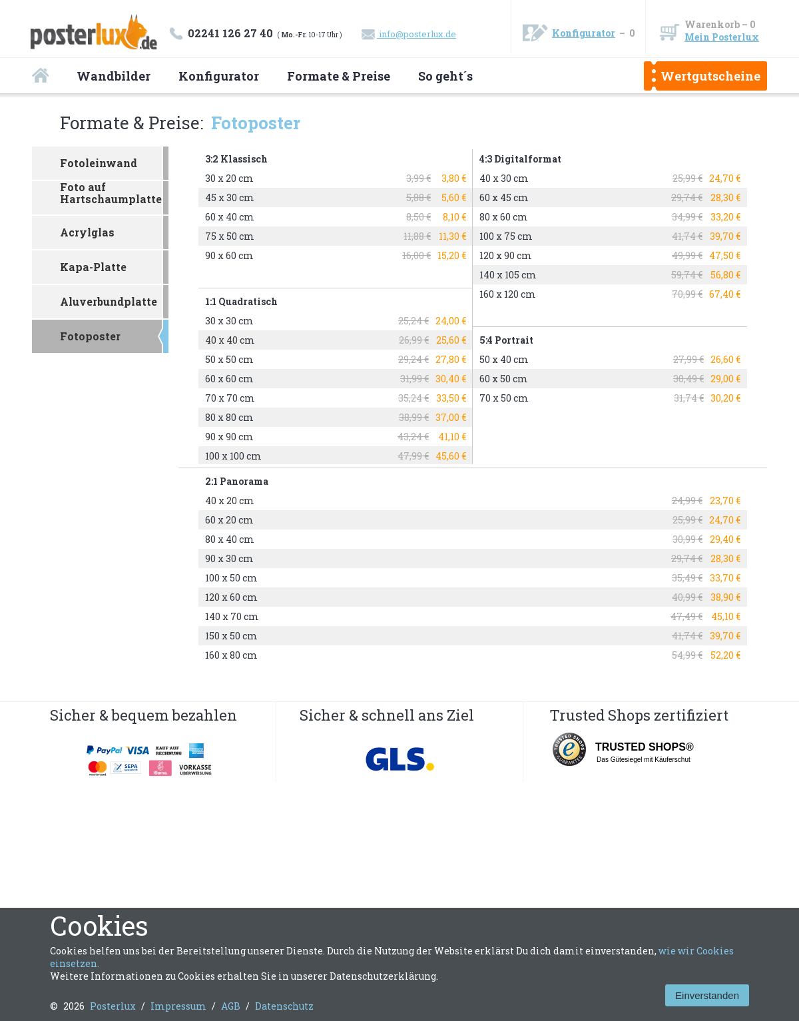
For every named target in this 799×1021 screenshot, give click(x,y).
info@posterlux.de (409, 34)
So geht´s (445, 76)
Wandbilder (113, 76)
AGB (230, 1006)
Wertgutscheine (710, 76)
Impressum (178, 1006)
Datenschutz (284, 1006)
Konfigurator (583, 33)
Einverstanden (707, 995)
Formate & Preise (338, 76)
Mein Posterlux (721, 37)
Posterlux (113, 1006)
